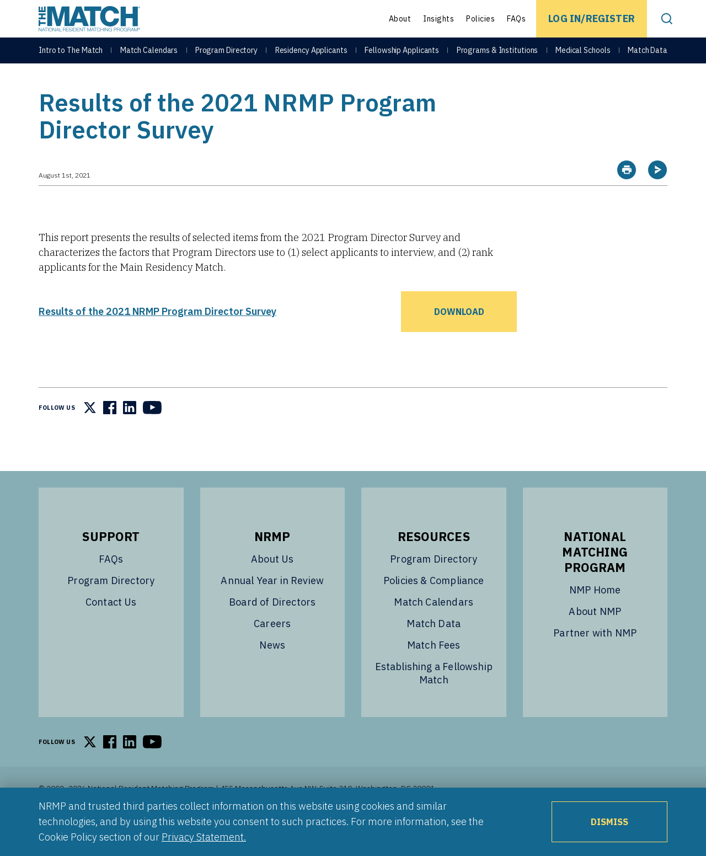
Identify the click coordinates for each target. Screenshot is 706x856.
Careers (272, 651)
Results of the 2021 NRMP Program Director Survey (157, 339)
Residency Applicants (311, 56)
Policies (480, 19)
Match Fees (434, 672)
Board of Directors (272, 629)
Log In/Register (591, 18)
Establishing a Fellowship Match (434, 701)
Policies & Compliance (433, 608)
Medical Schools (583, 56)
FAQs (516, 19)
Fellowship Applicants (402, 56)
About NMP (595, 639)
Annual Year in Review (272, 608)
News (272, 672)
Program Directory (226, 56)
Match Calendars (149, 56)
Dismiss (609, 821)
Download (459, 339)
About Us (272, 586)
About (400, 19)
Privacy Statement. (204, 837)
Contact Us (111, 629)
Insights (438, 19)
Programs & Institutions (497, 56)
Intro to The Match (71, 56)
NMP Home (595, 617)
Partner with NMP (595, 660)
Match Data (647, 56)
